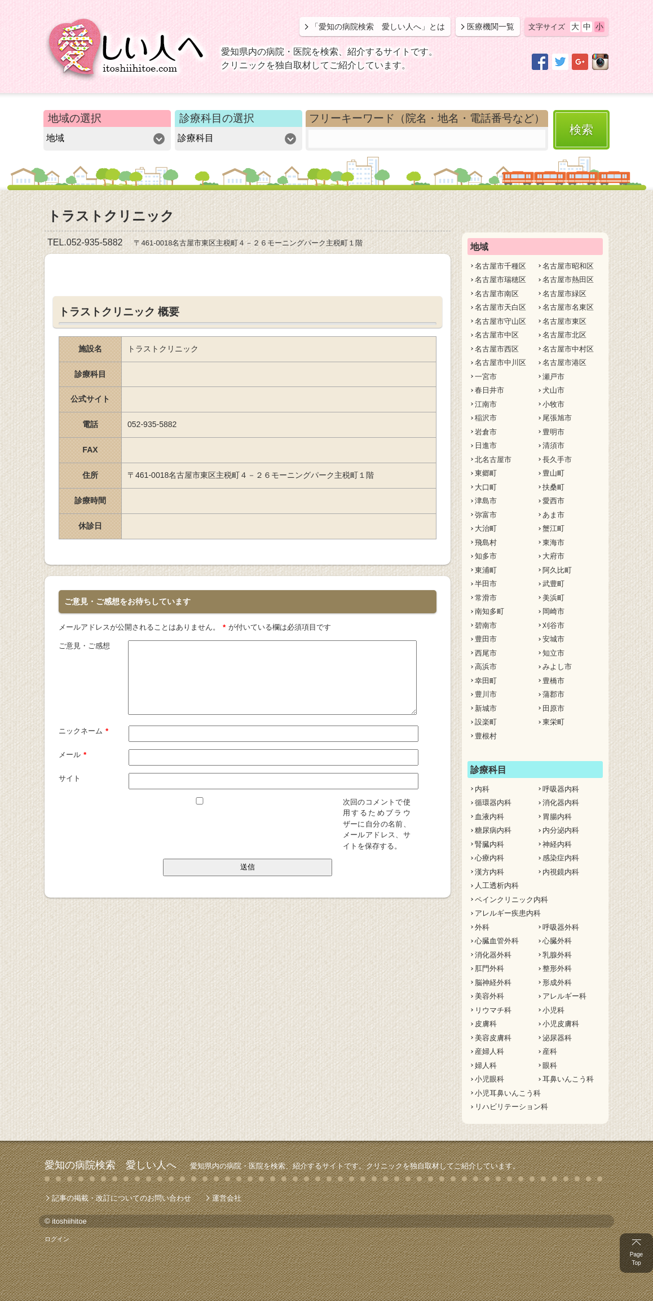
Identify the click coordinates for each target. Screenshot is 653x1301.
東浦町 (486, 570)
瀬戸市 (553, 376)
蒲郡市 (553, 694)
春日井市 (489, 390)
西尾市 (486, 653)
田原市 (553, 708)
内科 (482, 789)
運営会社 (226, 1198)
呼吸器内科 (560, 789)
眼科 (549, 1065)
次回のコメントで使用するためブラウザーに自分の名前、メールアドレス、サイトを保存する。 (377, 823)
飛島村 (486, 542)
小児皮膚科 (560, 1023)
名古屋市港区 (564, 362)
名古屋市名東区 (568, 307)
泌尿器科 (557, 1038)
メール (73, 754)
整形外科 (557, 968)
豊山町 (553, 473)
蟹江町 (553, 528)
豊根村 (486, 736)
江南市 (486, 404)
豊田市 (486, 639)
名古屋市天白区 (500, 307)
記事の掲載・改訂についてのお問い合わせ (121, 1198)
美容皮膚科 (493, 1038)
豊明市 (553, 432)
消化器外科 (493, 955)
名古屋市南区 (497, 293)
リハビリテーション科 (511, 1106)
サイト (70, 777)
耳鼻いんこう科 (568, 1079)
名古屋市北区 (564, 335)
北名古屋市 (493, 459)
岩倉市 (486, 432)
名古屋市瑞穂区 (500, 279)
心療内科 (489, 858)
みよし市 (557, 666)
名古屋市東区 (564, 321)
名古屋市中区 (497, 335)
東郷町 (486, 473)
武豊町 (553, 583)
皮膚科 (486, 1023)
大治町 (486, 528)
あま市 (553, 515)
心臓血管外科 (497, 941)
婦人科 (486, 1065)
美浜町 (553, 598)
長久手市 (557, 459)
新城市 (486, 708)
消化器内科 (560, 802)
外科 (482, 927)
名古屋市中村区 (568, 349)
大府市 (553, 556)
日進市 (486, 445)
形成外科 (557, 982)
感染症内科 (560, 858)
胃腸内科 (557, 816)
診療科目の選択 (216, 118)
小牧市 (553, 404)
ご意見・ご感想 (84, 645)
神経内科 (557, 844)
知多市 (486, 556)
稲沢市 (486, 418)
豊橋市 (553, 680)
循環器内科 (493, 802)
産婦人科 (489, 1051)
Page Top (636, 1258)
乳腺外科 (557, 955)
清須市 (553, 445)
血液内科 (489, 816)
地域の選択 (75, 118)
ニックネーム (84, 730)
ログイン (57, 1239)
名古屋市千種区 (500, 266)
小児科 (553, 1010)
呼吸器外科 (560, 927)
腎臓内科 (489, 844)
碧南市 (486, 625)
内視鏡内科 (560, 872)
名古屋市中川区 (500, 362)
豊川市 (486, 694)
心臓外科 (557, 941)
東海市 (553, 542)
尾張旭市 (557, 418)
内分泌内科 (560, 830)
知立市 (553, 653)
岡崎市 (553, 611)
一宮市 (486, 376)
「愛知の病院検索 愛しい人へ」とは (378, 26)
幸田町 (486, 680)
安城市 (553, 639)
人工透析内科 (497, 885)
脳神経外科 (493, 982)
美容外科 (489, 996)
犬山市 (553, 390)
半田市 (486, 583)
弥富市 (486, 515)
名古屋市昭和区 (568, 266)
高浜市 (486, 666)
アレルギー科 (564, 996)
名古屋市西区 (497, 349)
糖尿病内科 (493, 830)
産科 (549, 1051)
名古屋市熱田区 (568, 279)
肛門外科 (489, 968)
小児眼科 (489, 1079)
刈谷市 (553, 625)
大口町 (486, 487)
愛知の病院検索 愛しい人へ (111, 1165)
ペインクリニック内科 (511, 899)
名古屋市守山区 (500, 321)
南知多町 (489, 611)
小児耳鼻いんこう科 (508, 1093)
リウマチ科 (493, 1010)
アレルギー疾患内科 (508, 913)
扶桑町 (553, 487)
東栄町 (553, 722)
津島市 (486, 500)
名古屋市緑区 (564, 293)
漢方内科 (489, 872)
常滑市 (486, 598)
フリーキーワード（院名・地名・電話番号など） (427, 118)
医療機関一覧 (490, 26)
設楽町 (486, 722)
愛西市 (553, 500)
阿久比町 (557, 570)
